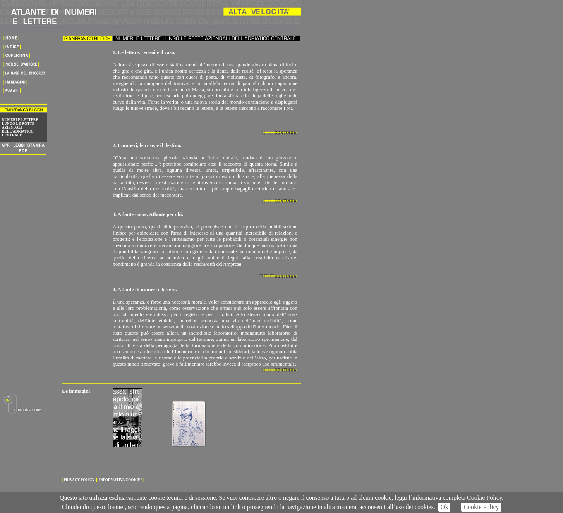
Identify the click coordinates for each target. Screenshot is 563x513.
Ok (444, 507)
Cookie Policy (481, 507)
